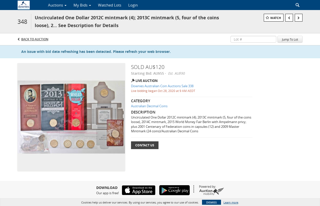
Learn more (231, 202)
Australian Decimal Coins (149, 106)
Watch (275, 18)
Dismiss (211, 202)
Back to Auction (34, 39)
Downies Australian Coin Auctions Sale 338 (162, 86)
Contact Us (144, 145)
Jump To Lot (290, 39)
